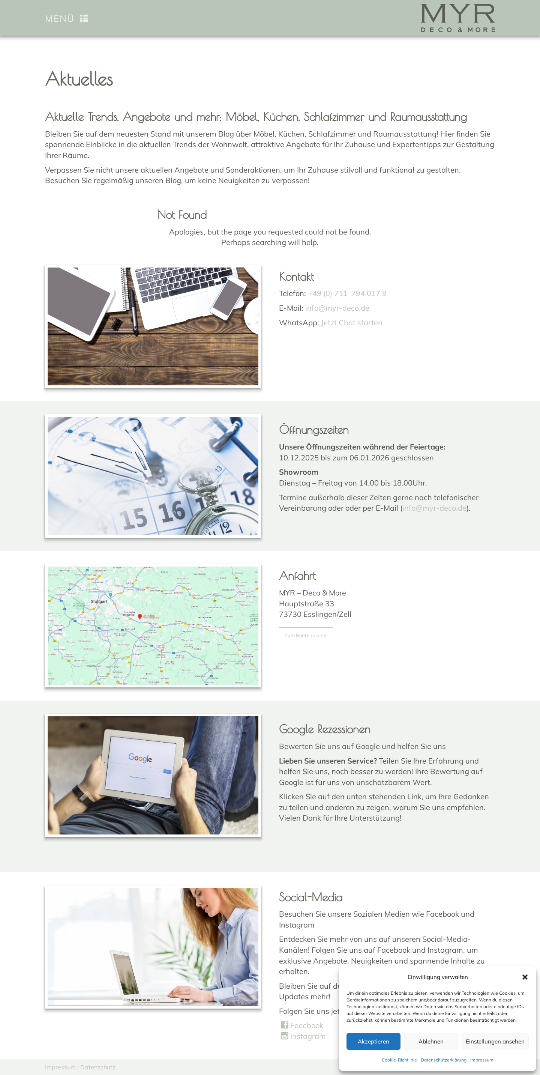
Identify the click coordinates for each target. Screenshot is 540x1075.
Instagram (303, 1036)
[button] (525, 977)
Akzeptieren (373, 1041)
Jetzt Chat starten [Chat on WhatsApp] (351, 322)
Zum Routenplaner (306, 635)
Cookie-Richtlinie (399, 1060)
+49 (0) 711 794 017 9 (347, 293)
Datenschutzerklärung (443, 1060)
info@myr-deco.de (337, 308)
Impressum (482, 1060)
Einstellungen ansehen (495, 1041)
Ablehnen (431, 1041)
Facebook (302, 1025)
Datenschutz (98, 1067)
